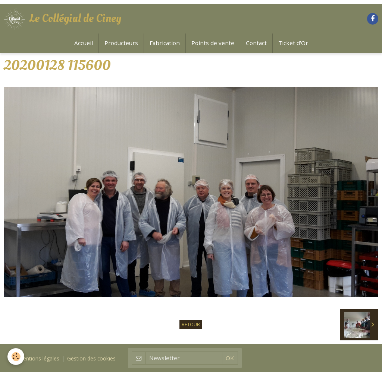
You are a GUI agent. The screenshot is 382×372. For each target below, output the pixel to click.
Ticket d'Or (293, 43)
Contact (256, 43)
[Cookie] (15, 356)
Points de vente (212, 43)
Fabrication (165, 43)
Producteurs (121, 43)
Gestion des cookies (91, 358)
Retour (191, 324)
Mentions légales (39, 358)
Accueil (83, 43)
